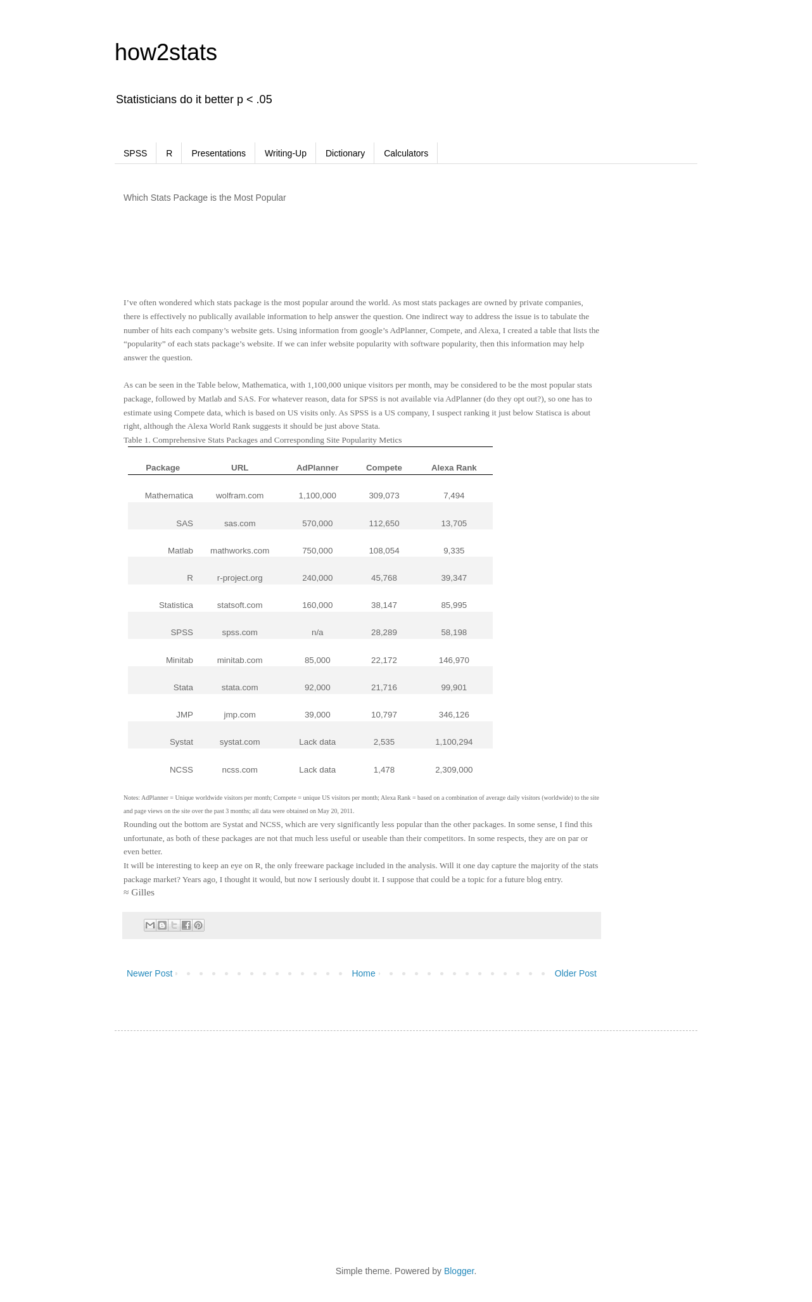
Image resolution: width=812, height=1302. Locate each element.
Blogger (459, 1271)
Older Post (576, 973)
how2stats (166, 52)
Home (363, 973)
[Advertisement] (377, 260)
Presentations (218, 153)
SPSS (135, 153)
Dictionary (345, 153)
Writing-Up (286, 153)
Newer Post (149, 973)
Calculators (406, 153)
